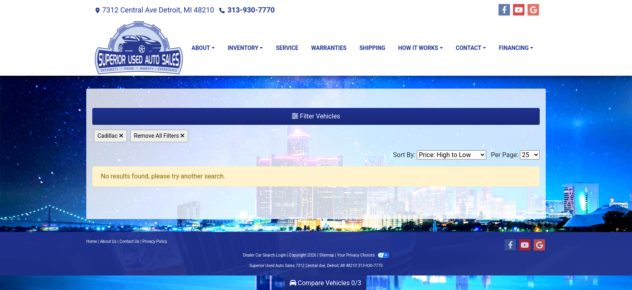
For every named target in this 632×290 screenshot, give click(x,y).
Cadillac (110, 136)
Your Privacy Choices (363, 255)
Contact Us (129, 241)
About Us (108, 241)
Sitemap (326, 255)
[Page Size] (530, 155)
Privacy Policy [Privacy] (154, 241)
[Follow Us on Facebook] (504, 10)
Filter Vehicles (316, 116)
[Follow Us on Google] (533, 10)
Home (91, 241)
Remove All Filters (159, 136)
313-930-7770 (250, 10)
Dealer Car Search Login (264, 255)
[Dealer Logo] (138, 48)
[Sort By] (451, 155)
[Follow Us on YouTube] (518, 10)
